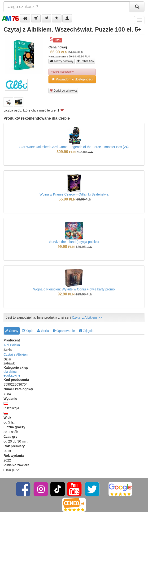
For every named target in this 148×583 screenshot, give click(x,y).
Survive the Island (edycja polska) (74, 242)
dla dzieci (10, 371)
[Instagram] (41, 488)
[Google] (120, 488)
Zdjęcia (86, 331)
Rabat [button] (85, 61)
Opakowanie (64, 331)
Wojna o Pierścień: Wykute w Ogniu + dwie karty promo (74, 289)
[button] (25, 18)
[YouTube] (74, 488)
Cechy (11, 331)
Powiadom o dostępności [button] (72, 79)
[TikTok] (57, 488)
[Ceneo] (74, 504)
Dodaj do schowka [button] (63, 90)
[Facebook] (23, 488)
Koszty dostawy (61, 61)
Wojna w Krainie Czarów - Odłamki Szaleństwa (74, 194)
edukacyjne (12, 375)
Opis (27, 331)
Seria (43, 331)
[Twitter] (92, 488)
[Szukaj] (137, 6)
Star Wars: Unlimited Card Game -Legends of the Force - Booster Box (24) (74, 147)
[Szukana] (67, 6)
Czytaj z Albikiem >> (87, 317)
